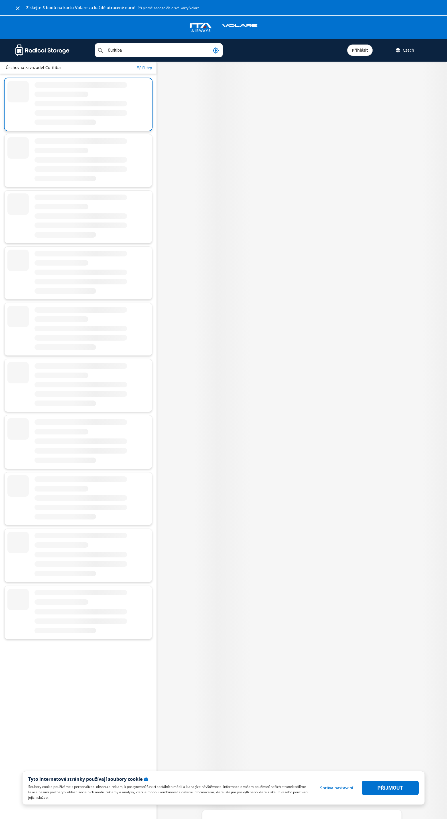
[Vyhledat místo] (159, 50)
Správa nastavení (336, 787)
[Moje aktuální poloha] (216, 50)
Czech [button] (404, 50)
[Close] (17, 7)
